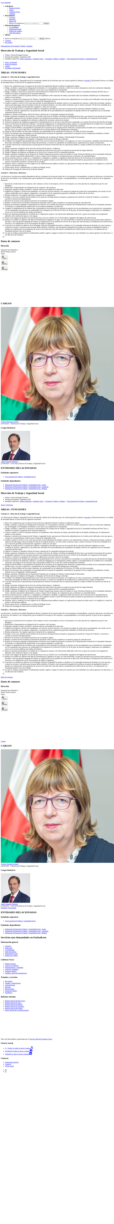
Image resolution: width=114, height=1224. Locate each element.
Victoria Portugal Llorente (9, 422)
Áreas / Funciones (7, 505)
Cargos (3, 741)
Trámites (12, 14)
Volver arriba (9, 1066)
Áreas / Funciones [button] (11, 62)
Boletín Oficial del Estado (14, 1008)
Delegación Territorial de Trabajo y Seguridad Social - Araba (25, 485)
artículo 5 (88, 80)
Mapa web (12, 21)
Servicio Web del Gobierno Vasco (41, 1039)
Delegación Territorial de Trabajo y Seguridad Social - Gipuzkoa (26, 487)
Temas (11, 10)
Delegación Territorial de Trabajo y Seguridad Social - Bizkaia (26, 489)
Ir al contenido (6, 2)
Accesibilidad (13, 27)
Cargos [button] (7, 66)
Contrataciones (10, 985)
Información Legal (11, 954)
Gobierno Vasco (14, 12)
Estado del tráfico (11, 991)
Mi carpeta (8, 42)
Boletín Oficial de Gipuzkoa (14, 1006)
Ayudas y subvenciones (13, 983)
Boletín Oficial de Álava (13, 1003)
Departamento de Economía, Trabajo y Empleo (16, 46)
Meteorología (9, 989)
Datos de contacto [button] (11, 64)
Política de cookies (15, 31)
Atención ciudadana (11, 969)
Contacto (12, 17)
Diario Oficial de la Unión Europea (17, 1010)
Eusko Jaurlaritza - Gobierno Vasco (31, 59)
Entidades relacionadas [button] (12, 68)
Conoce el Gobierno (12, 966)
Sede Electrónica (15, 33)
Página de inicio (14, 8)
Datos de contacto (7, 677)
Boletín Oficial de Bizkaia (14, 1005)
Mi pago (8, 987)
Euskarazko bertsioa (12, 1062)
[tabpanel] (57, 154)
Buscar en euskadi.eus (16, 23)
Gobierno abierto (10, 971)
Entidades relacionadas (8, 908)
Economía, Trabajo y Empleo (55, 59)
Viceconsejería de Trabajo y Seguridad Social (82, 59)
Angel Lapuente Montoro (9, 462)
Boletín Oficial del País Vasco (15, 1001)
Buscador (12, 19)
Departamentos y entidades (14, 967)
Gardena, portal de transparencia (16, 973)
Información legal (15, 29)
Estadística (8, 993)
